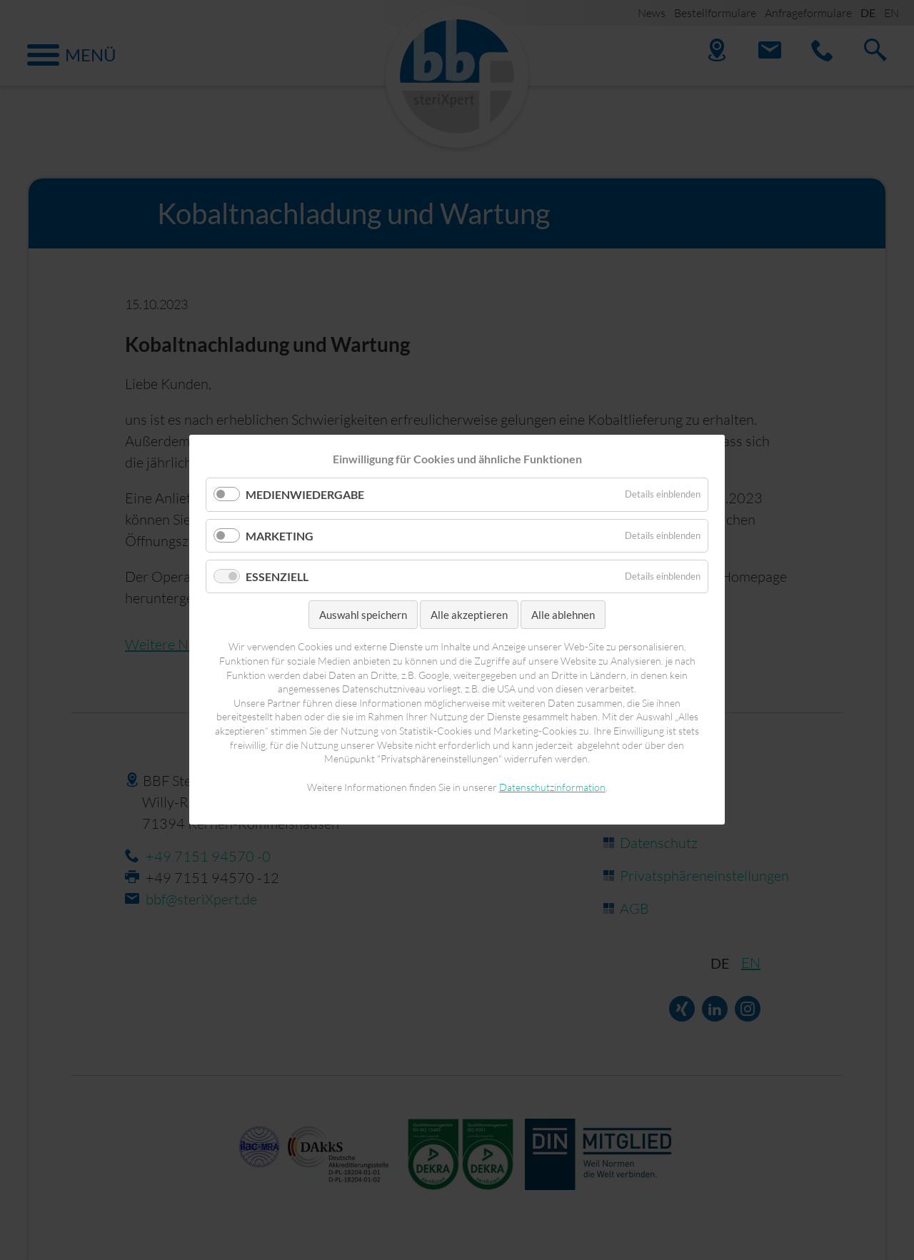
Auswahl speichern (363, 614)
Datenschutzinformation (552, 787)
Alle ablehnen (563, 614)
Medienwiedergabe (305, 495)
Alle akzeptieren (469, 614)
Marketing (279, 536)
